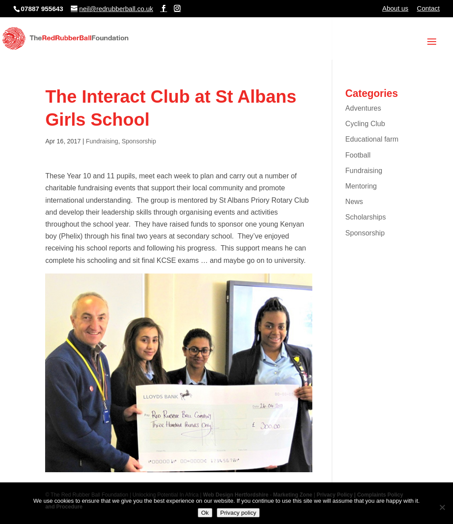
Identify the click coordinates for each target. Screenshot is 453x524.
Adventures (363, 108)
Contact (428, 8)
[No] (442, 507)
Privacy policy (238, 512)
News (354, 201)
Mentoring (361, 186)
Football (358, 155)
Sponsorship (139, 141)
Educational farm (372, 139)
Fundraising (102, 141)
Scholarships (366, 217)
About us (395, 8)
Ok (205, 512)
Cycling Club (365, 123)
